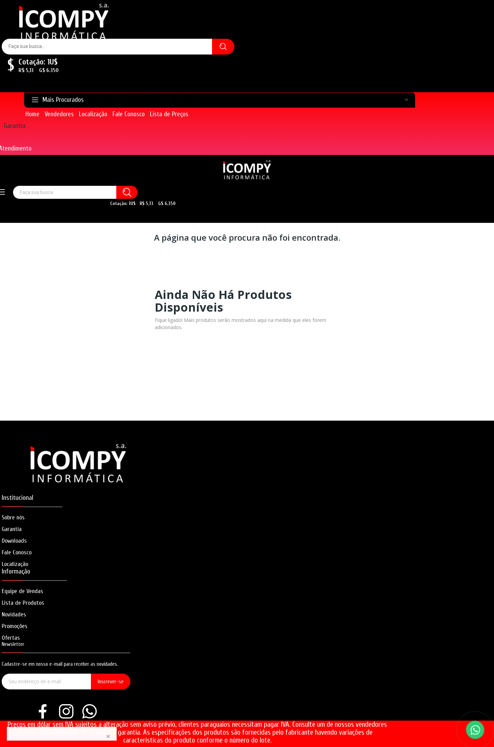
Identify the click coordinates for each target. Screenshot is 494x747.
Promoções (14, 626)
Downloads (14, 540)
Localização (15, 564)
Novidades (14, 614)
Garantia (14, 126)
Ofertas (11, 637)
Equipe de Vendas (22, 591)
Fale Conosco (17, 552)
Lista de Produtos (23, 602)
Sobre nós (13, 517)
